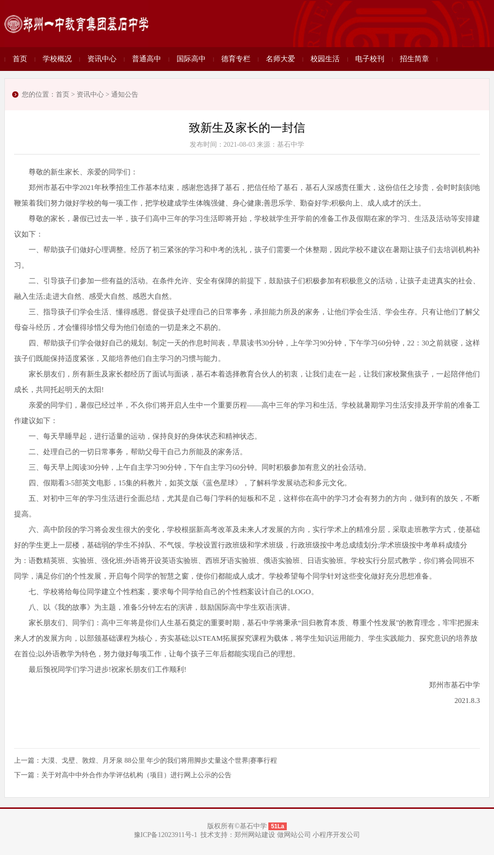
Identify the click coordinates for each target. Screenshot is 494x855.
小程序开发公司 (336, 834)
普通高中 (146, 59)
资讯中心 (101, 59)
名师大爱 (280, 59)
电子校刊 (369, 59)
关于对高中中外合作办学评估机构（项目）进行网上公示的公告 (136, 775)
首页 (20, 59)
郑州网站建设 (254, 834)
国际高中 (191, 59)
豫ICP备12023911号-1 (166, 834)
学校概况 (57, 59)
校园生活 (325, 59)
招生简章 (414, 59)
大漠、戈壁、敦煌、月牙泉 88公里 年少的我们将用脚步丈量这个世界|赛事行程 (159, 760)
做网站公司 (294, 834)
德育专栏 (235, 59)
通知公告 (124, 94)
